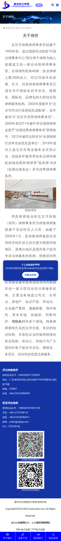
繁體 (39, 5)
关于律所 (26, 28)
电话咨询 (53, 536)
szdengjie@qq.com (19, 421)
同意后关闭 (30, 275)
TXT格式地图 (38, 529)
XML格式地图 (23, 529)
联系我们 (38, 536)
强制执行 (18, 321)
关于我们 (15, 28)
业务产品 (22, 536)
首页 (8, 28)
